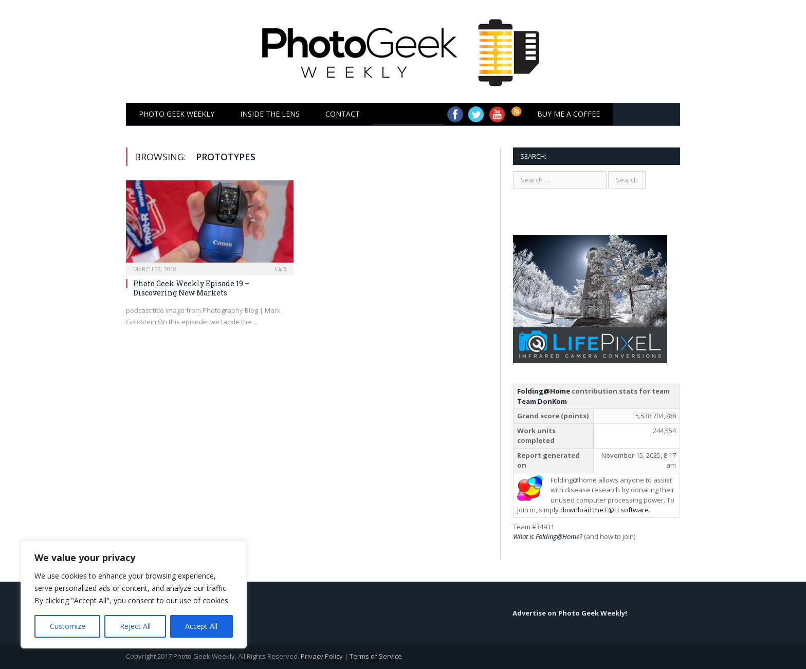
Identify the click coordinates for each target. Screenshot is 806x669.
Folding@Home (543, 391)
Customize (67, 626)
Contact (342, 114)
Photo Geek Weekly (176, 114)
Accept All (201, 626)
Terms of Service (376, 656)
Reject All (135, 626)
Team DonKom (542, 401)
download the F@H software (604, 509)
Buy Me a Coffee (568, 114)
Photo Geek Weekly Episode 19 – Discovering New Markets (191, 288)
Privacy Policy (322, 656)
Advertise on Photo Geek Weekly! (569, 613)
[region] (134, 594)
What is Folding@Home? (547, 536)
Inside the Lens (270, 114)
